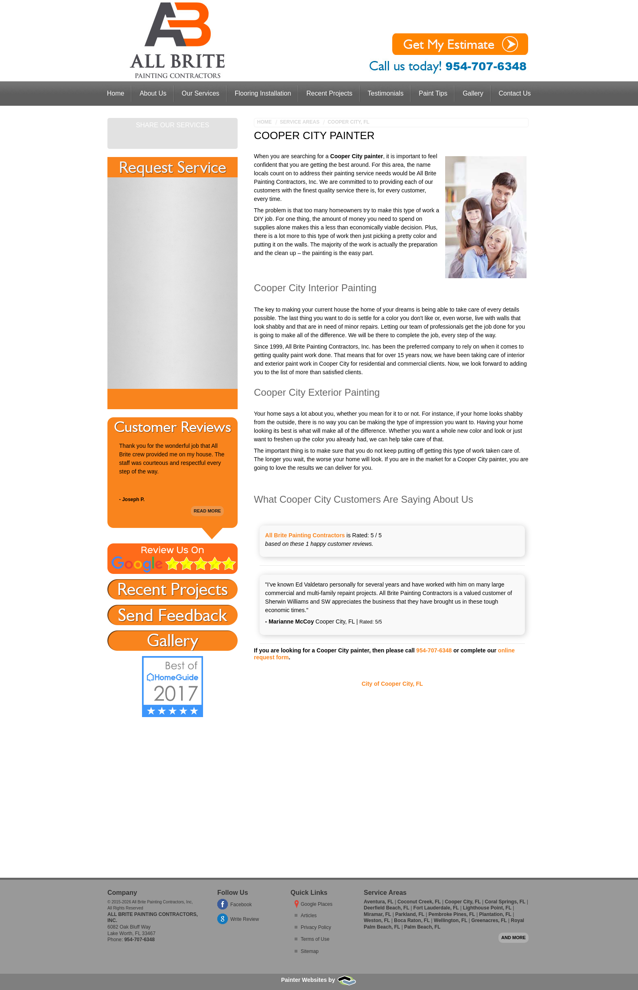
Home (116, 93)
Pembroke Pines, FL (451, 914)
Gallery (473, 93)
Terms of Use (315, 939)
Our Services (200, 93)
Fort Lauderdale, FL (436, 908)
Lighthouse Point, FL (487, 908)
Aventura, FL (378, 902)
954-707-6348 (434, 650)
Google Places (316, 904)
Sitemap (310, 951)
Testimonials (386, 93)
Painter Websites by (319, 980)
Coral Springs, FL (505, 902)
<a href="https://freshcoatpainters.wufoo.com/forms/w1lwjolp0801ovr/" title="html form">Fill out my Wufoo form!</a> (172, 283)
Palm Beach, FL (422, 927)
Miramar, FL (377, 914)
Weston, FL (377, 920)
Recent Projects (329, 93)
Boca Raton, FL (412, 920)
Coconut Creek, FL (419, 902)
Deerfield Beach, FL (386, 908)
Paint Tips (433, 93)
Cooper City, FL (348, 122)
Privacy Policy (316, 927)
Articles (309, 915)
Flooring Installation (263, 93)
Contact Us (514, 93)
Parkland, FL (409, 914)
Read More (207, 509)
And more (513, 937)
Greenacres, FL (489, 920)
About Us (153, 93)
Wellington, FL (450, 920)
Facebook (241, 904)
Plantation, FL (495, 914)
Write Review (244, 919)
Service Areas (299, 122)
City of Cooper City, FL (392, 683)
